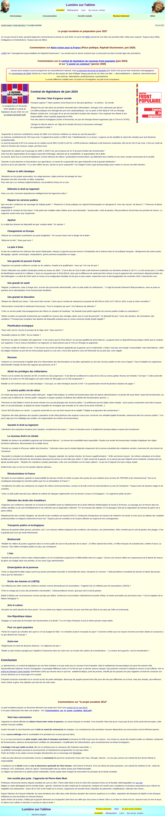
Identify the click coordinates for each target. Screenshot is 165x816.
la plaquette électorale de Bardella (91, 70)
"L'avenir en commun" (78, 64)
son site (139, 783)
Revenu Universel (121, 16)
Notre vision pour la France (66, 47)
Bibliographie (73, 10)
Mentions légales (39, 814)
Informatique (16, 16)
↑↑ (27, 814)
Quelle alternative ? (19, 25)
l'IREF (87, 37)
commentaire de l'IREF (21, 73)
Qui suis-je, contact (96, 10)
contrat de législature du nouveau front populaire (88, 61)
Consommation (50, 16)
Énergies (77, 753)
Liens (83, 10)
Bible (152, 16)
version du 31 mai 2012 (77, 707)
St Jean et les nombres (132, 809)
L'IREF (4, 53)
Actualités (60, 10)
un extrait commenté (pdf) (15, 115)
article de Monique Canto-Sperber (15, 671)
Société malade (85, 16)
